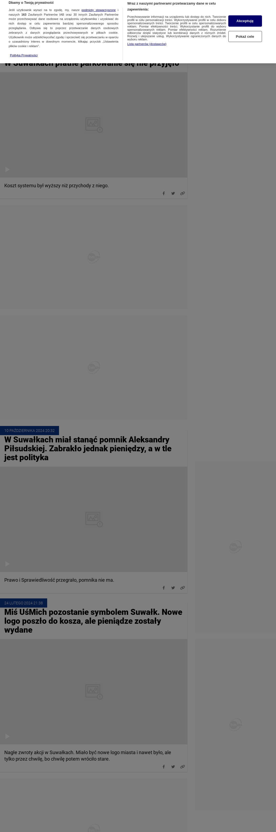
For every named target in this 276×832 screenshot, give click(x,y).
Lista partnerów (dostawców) (146, 38)
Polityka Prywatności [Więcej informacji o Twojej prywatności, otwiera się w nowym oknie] (24, 49)
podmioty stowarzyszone (99, 4)
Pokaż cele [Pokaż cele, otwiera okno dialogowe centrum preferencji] (245, 31)
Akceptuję (244, 15)
